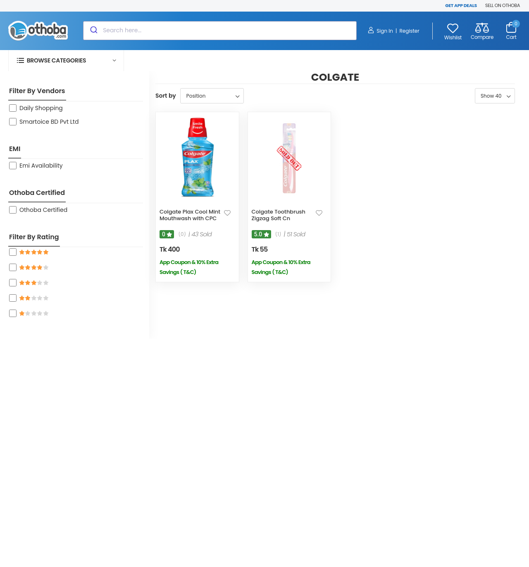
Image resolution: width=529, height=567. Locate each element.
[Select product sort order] (212, 95)
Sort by (165, 95)
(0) (182, 234)
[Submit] (93, 31)
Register (409, 30)
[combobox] (220, 30)
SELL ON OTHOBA (502, 5)
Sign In (380, 30)
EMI (14, 149)
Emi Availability (41, 165)
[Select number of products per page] (495, 95)
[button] (66, 60)
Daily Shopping (41, 108)
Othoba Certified (37, 192)
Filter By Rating (34, 237)
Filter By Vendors (37, 91)
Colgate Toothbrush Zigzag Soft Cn (278, 215)
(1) (278, 234)
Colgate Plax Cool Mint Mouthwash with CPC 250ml (190, 218)
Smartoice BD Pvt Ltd (49, 121)
